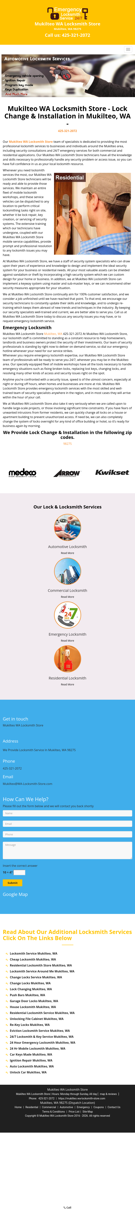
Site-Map (88, 1192)
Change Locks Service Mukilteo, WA (36, 1058)
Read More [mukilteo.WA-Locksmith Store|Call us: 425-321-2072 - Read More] (67, 553)
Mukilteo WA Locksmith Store (31, 142)
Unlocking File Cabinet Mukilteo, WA (37, 1099)
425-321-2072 (76, 35)
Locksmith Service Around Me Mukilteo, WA (42, 1052)
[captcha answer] (19, 872)
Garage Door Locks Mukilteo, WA (34, 1081)
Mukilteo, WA (53, 334)
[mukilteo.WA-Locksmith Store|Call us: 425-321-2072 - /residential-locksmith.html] (67, 659)
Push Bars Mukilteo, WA (27, 1075)
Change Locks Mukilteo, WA (30, 1064)
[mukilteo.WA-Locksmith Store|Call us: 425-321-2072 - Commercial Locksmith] (67, 590)
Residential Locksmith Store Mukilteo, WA (41, 1046)
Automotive (66, 1187)
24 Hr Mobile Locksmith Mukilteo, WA (37, 1129)
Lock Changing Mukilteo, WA (31, 1069)
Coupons (98, 1187)
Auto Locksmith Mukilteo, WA (32, 1147)
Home (18, 1187)
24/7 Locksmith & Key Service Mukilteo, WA (42, 1117)
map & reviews (108, 1174)
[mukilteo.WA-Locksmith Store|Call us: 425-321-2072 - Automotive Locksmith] (67, 547)
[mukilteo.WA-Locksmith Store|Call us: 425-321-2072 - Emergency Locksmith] (67, 634)
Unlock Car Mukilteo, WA (28, 1153)
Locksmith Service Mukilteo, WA (33, 1034)
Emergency (83, 1187)
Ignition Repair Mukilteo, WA (31, 1141)
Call (67, 1207)
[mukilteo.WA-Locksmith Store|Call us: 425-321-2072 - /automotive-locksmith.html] (67, 527)
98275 (67, 444)
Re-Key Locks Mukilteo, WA (30, 1105)
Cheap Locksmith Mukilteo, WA (33, 1040)
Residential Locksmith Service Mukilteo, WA (42, 1093)
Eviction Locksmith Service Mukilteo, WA (40, 1111)
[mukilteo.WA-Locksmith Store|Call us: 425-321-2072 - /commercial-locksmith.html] (67, 571)
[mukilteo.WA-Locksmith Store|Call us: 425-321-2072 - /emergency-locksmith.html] (67, 615)
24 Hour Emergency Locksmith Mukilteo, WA (42, 1123)
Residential (31, 1187)
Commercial (49, 1187)
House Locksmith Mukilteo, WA (33, 1087)
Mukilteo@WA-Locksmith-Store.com (27, 784)
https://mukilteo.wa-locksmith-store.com (81, 1178)
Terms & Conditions (53, 1192)
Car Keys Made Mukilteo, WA (31, 1135)
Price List (74, 1192)
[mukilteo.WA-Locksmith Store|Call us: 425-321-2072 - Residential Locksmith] (67, 678)
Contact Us (114, 1187)
